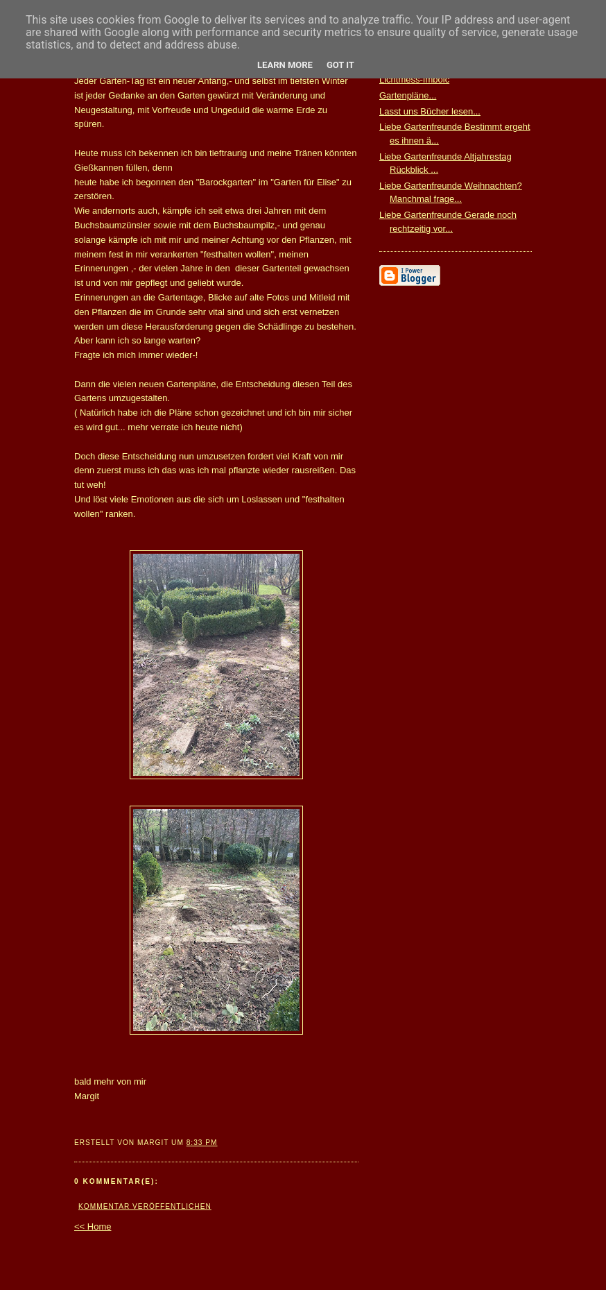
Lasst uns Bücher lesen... (430, 111)
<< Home (92, 1226)
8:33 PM (202, 1142)
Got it (340, 65)
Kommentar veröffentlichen (144, 1206)
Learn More (285, 65)
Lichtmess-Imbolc (414, 79)
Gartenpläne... (407, 95)
